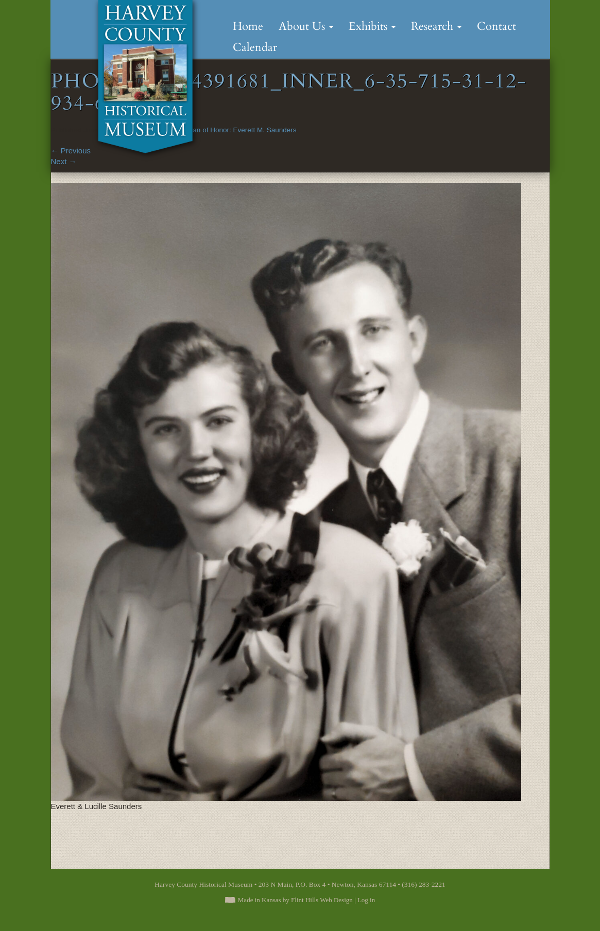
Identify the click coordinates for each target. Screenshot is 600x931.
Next (64, 161)
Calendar (255, 47)
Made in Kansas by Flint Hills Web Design (295, 900)
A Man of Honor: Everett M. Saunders (238, 130)
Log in (366, 900)
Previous (71, 150)
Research (436, 26)
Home (248, 26)
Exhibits (372, 26)
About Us (306, 26)
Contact (496, 26)
